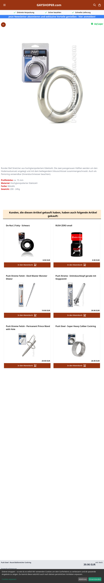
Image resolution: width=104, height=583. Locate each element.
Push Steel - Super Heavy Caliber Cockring (75, 326)
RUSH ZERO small (63, 225)
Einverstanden (95, 579)
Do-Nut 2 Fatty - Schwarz (18, 225)
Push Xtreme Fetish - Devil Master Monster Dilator (26, 277)
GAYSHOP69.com (49, 5)
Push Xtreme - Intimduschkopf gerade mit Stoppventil (75, 277)
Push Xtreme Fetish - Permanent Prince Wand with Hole (28, 328)
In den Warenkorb (27, 264)
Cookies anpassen (9, 579)
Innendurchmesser (9, 569)
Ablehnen (83, 579)
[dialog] (52, 576)
